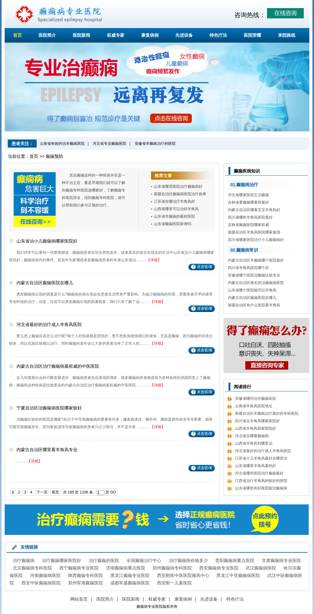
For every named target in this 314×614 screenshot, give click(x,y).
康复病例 (150, 35)
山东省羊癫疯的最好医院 (174, 216)
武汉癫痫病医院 (261, 567)
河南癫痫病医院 (45, 575)
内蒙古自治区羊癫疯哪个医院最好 (256, 260)
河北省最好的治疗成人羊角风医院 (49, 324)
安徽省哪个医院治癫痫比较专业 (254, 275)
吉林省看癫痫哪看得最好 (248, 202)
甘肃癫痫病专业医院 (281, 560)
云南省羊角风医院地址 (253, 406)
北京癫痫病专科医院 (32, 567)
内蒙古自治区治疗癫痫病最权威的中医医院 (57, 366)
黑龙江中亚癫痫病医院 (238, 575)
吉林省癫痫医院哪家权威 (248, 225)
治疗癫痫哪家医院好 (61, 560)
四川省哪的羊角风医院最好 (250, 217)
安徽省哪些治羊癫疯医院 (255, 398)
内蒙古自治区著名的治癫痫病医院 (256, 283)
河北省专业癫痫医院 (109, 143)
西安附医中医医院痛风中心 (183, 575)
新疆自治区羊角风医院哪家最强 (254, 232)
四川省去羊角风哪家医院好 (257, 421)
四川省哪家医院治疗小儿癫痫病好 (256, 240)
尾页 (55, 492)
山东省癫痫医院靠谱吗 (172, 224)
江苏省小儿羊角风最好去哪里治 (261, 458)
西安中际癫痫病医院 (41, 582)
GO (113, 492)
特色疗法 (218, 35)
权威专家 (115, 35)
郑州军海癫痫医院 (85, 582)
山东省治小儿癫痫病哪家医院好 (46, 241)
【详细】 (153, 260)
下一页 (42, 492)
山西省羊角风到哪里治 (253, 443)
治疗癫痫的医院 (104, 560)
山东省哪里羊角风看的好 (255, 466)
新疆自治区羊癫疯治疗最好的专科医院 (266, 413)
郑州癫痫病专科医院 (172, 567)
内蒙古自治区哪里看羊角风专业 (46, 449)
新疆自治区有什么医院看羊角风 (254, 305)
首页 (17, 35)
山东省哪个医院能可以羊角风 (252, 290)
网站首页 (79, 599)
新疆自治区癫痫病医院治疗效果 (180, 194)
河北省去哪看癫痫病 (252, 436)
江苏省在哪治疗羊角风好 (174, 201)
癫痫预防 (54, 156)
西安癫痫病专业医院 (218, 567)
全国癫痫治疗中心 (144, 560)
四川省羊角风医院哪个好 (248, 268)
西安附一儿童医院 (174, 582)
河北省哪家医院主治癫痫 (248, 195)
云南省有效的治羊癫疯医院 (62, 143)
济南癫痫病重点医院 (125, 567)
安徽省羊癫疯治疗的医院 (155, 143)
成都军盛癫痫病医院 (130, 582)
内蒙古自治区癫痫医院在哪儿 (44, 282)
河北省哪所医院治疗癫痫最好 (259, 473)
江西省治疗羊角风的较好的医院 (261, 481)
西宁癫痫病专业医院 (79, 567)
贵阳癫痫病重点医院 (234, 560)
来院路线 (286, 35)
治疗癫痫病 (24, 560)
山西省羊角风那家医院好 (255, 428)
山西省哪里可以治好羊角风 (176, 209)
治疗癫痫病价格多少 (188, 560)
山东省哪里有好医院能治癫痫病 (261, 488)
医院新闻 (81, 35)
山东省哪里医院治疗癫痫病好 (178, 186)
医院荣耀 (252, 35)
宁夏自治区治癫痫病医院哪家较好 (49, 407)
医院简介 (47, 35)
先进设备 (184, 35)
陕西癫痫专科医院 (85, 575)
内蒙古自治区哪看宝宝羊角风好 (254, 210)
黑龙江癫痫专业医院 (130, 575)
